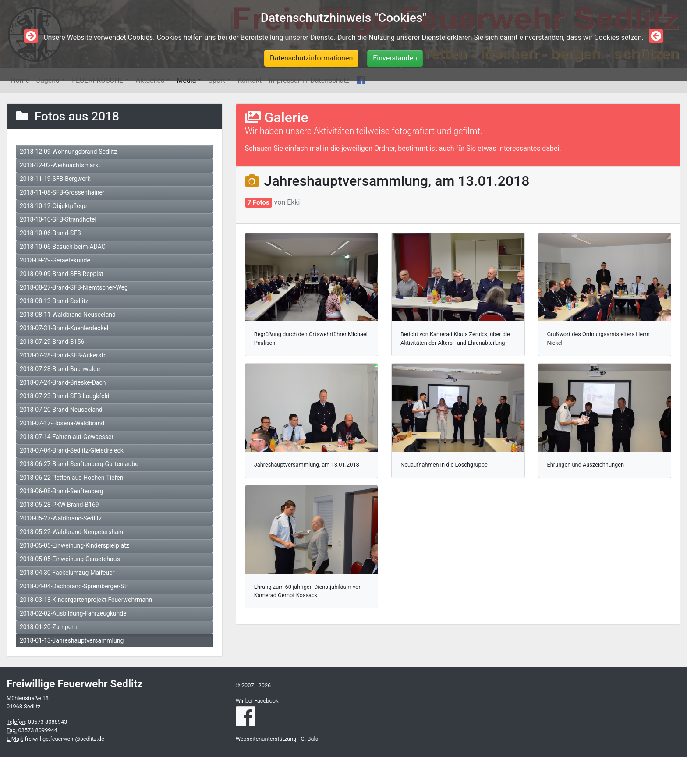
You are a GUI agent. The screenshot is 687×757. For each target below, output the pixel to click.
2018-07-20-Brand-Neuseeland (61, 409)
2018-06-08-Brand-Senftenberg (61, 491)
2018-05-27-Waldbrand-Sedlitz (61, 518)
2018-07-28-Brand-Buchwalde (60, 368)
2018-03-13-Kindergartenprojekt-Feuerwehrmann (86, 599)
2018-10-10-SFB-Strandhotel (58, 219)
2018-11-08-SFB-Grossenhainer (62, 192)
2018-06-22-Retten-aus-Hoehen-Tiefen (71, 477)
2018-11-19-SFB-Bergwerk (55, 178)
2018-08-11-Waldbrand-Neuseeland (68, 314)
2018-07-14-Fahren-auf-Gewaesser (66, 436)
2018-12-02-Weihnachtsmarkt (60, 165)
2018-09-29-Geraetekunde (55, 260)
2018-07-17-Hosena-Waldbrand (62, 423)
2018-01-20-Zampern (48, 626)
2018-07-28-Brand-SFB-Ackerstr (63, 355)
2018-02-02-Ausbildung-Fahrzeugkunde (73, 613)
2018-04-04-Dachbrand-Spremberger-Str (74, 586)
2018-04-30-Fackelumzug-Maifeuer (67, 572)
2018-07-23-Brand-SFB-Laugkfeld (65, 396)
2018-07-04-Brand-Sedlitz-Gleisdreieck (72, 450)
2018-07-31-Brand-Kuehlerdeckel (64, 328)
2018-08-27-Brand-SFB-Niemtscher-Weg (74, 287)
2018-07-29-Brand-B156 (52, 341)
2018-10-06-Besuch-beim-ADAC (63, 246)
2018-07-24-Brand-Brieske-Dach (63, 382)
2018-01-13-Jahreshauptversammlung (72, 640)
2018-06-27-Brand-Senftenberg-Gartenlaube (79, 463)
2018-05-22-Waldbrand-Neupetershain (71, 531)
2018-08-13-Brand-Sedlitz (54, 300)
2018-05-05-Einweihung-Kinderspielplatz (74, 545)
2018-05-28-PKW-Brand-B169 (59, 504)
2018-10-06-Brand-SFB (50, 233)
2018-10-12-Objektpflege (53, 205)
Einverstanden (395, 58)
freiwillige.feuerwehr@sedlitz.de (64, 739)
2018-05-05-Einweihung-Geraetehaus (70, 558)
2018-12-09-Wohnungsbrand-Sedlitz (68, 151)
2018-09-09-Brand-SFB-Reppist (61, 273)
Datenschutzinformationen (311, 58)
